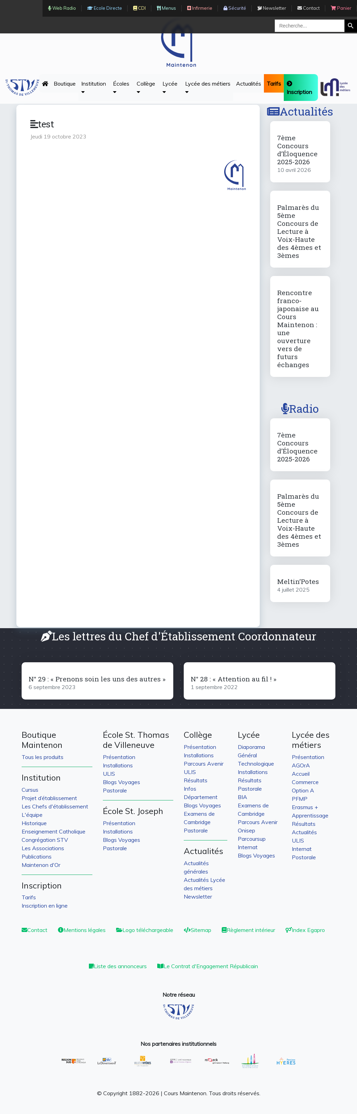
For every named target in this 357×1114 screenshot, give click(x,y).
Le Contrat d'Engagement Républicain (207, 966)
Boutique (65, 83)
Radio (300, 408)
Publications (37, 856)
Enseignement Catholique (53, 831)
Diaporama (251, 746)
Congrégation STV (45, 839)
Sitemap (197, 929)
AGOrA (301, 765)
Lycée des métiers (207, 87)
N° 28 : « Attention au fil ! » (233, 678)
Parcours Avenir (203, 763)
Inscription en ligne (45, 905)
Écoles (121, 87)
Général (247, 755)
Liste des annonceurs (118, 966)
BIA (242, 796)
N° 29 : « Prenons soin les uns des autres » (97, 678)
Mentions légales (82, 929)
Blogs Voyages (121, 782)
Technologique (256, 763)
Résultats (195, 780)
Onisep (246, 830)
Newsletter (198, 896)
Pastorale (115, 790)
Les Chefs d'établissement (55, 806)
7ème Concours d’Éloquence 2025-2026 (297, 149)
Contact (34, 929)
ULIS (109, 773)
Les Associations (43, 848)
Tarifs (29, 897)
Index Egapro (305, 929)
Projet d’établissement (49, 798)
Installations (118, 765)
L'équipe (32, 814)
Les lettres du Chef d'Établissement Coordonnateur (178, 636)
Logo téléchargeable (144, 929)
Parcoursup (252, 838)
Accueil (301, 773)
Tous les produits (42, 756)
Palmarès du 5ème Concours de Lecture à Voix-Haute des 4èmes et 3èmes (299, 231)
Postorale (304, 857)
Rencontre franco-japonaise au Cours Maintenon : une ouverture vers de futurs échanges (298, 328)
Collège (146, 87)
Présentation (119, 756)
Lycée (169, 87)
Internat (248, 847)
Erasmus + (305, 807)
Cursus (30, 789)
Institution (93, 87)
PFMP (299, 798)
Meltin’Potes (298, 581)
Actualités (248, 83)
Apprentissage (310, 815)
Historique (34, 823)
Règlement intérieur (248, 929)
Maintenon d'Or (41, 864)
